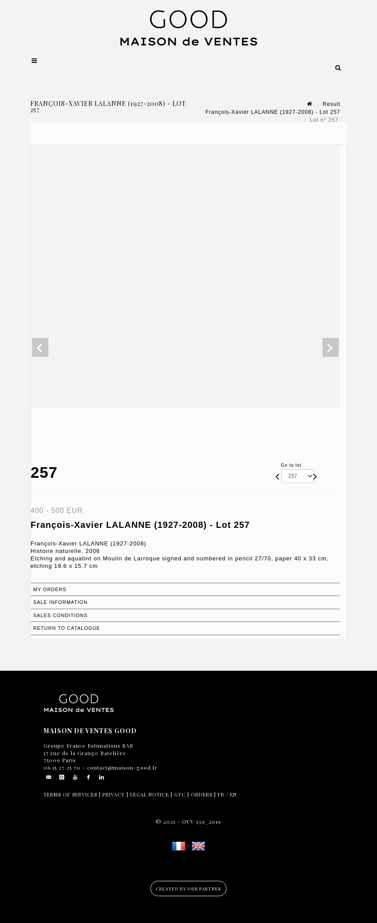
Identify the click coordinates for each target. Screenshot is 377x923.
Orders (201, 794)
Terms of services (70, 794)
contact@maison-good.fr (121, 767)
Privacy (113, 794)
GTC (180, 794)
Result (331, 104)
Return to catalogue (66, 628)
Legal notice (149, 794)
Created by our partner (188, 889)
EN (233, 794)
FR (221, 794)
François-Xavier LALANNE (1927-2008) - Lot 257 (272, 112)
